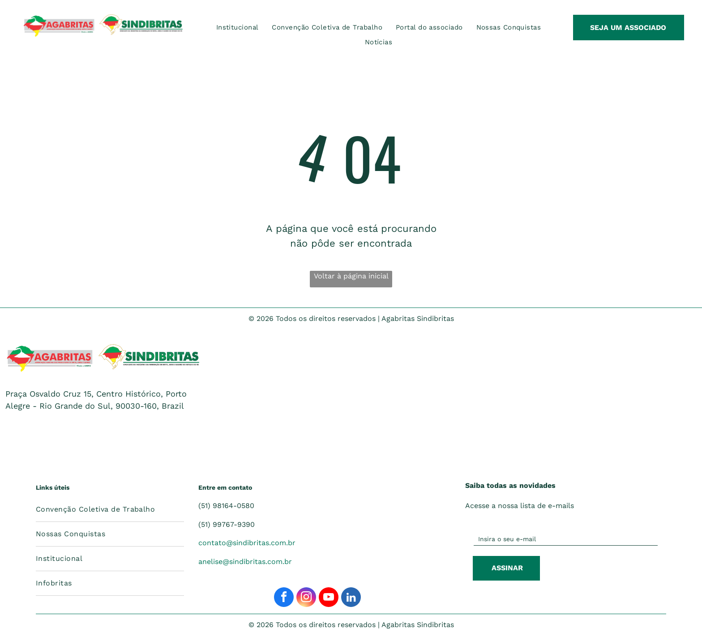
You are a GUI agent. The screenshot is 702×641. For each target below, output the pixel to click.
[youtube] (328, 598)
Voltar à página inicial (351, 276)
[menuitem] (237, 27)
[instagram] (306, 598)
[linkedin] (351, 598)
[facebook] (284, 598)
